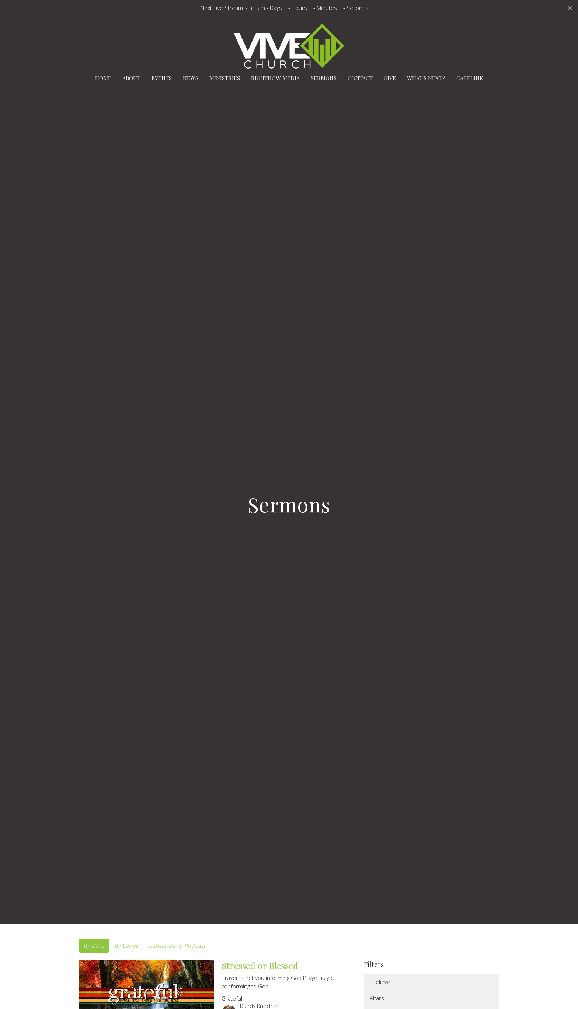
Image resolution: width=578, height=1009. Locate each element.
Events (162, 78)
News (190, 78)
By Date (94, 945)
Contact (360, 78)
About (131, 78)
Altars (377, 998)
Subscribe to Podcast (177, 945)
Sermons (324, 78)
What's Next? (426, 78)
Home (103, 78)
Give (390, 78)
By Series (127, 945)
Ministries (224, 78)
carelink (469, 78)
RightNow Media (275, 78)
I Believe (380, 981)
